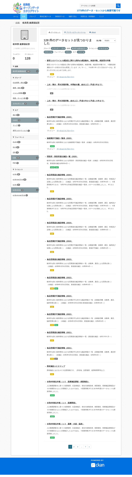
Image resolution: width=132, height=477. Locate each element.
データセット (55, 32)
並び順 (98, 40)
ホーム (15, 16)
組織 (23, 16)
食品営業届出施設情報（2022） (60, 278)
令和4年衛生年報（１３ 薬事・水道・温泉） (65, 424)
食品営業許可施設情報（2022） (60, 314)
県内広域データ (45, 16)
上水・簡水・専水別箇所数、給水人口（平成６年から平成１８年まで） (76, 101)
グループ (32, 16)
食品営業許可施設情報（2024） (60, 241)
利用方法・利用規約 (88, 16)
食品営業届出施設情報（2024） (60, 223)
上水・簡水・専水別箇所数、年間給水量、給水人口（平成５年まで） (75, 85)
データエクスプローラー (65, 77)
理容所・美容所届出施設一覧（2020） (62, 156)
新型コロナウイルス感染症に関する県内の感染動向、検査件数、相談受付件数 (78, 61)
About (92, 32)
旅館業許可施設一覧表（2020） (60, 138)
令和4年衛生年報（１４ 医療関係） (62, 403)
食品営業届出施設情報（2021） (60, 332)
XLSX (52, 146)
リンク (101, 16)
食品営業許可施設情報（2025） (60, 199)
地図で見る (73, 16)
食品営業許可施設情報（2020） (60, 117)
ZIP (52, 93)
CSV (52, 74)
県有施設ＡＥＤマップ (56, 366)
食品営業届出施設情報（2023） (60, 259)
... (81, 447)
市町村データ (60, 16)
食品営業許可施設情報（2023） (60, 296)
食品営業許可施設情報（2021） (60, 348)
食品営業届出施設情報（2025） (60, 175)
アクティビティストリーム (75, 32)
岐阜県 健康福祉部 (30, 23)
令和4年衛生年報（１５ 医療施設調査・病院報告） (68, 382)
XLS (57, 167)
